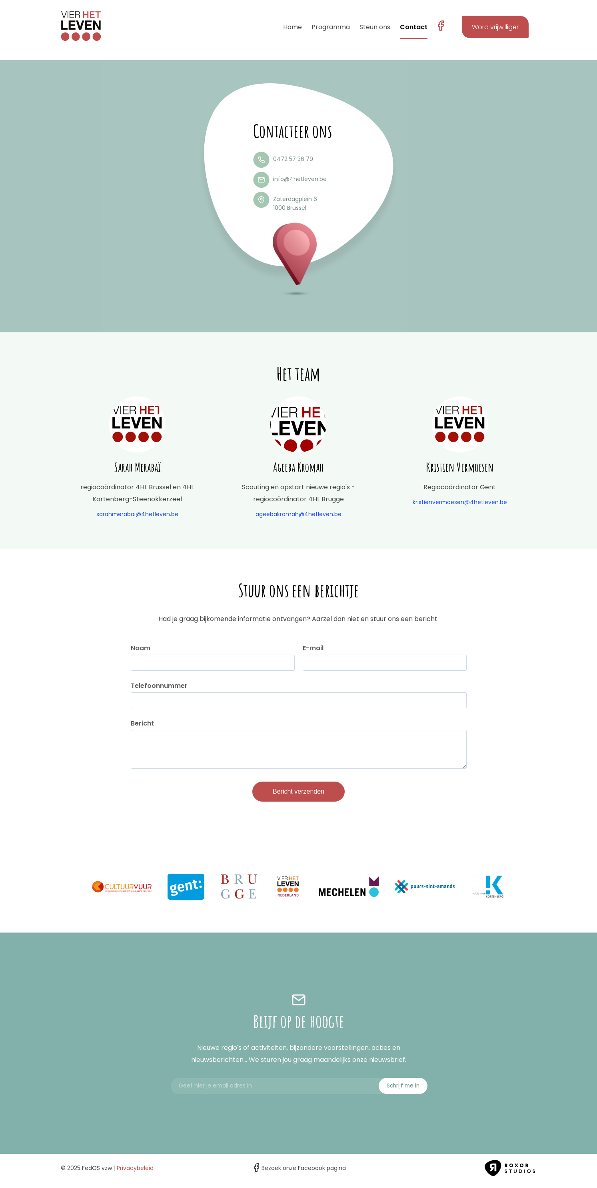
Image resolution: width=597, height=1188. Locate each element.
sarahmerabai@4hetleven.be (137, 514)
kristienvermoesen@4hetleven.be (460, 502)
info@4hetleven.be (300, 179)
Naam (140, 648)
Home (292, 27)
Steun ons (374, 27)
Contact (413, 27)
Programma (330, 27)
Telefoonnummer (159, 686)
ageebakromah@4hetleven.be (298, 514)
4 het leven (81, 26)
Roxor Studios (511, 1174)
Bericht (142, 723)
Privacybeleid (135, 1174)
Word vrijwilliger (495, 27)
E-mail (313, 648)
